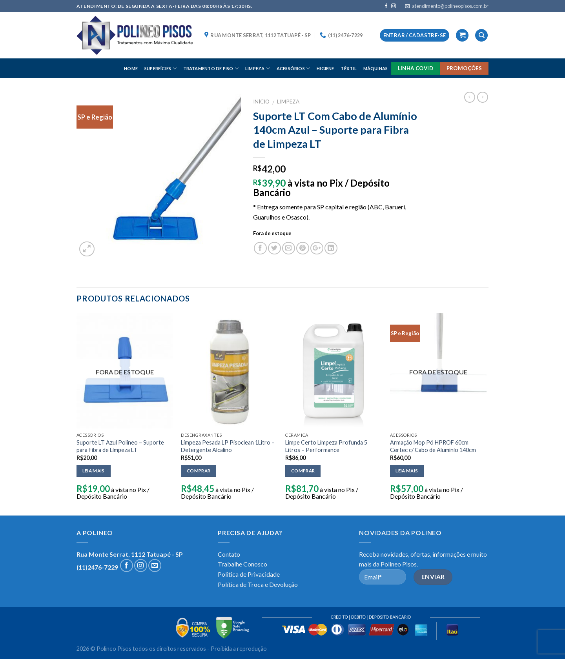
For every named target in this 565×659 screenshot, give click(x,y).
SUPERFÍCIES (160, 68)
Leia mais (93, 470)
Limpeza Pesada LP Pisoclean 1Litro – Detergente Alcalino (228, 446)
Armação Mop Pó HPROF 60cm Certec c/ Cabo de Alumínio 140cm (433, 446)
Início (261, 101)
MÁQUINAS (375, 68)
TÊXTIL (348, 68)
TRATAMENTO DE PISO (211, 68)
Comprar (198, 470)
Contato (229, 554)
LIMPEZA (257, 68)
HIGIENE (325, 68)
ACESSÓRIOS (293, 68)
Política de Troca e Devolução (258, 584)
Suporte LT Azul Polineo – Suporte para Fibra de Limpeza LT (120, 446)
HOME (131, 68)
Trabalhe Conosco (242, 564)
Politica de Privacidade (249, 574)
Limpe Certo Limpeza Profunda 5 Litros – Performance (326, 446)
